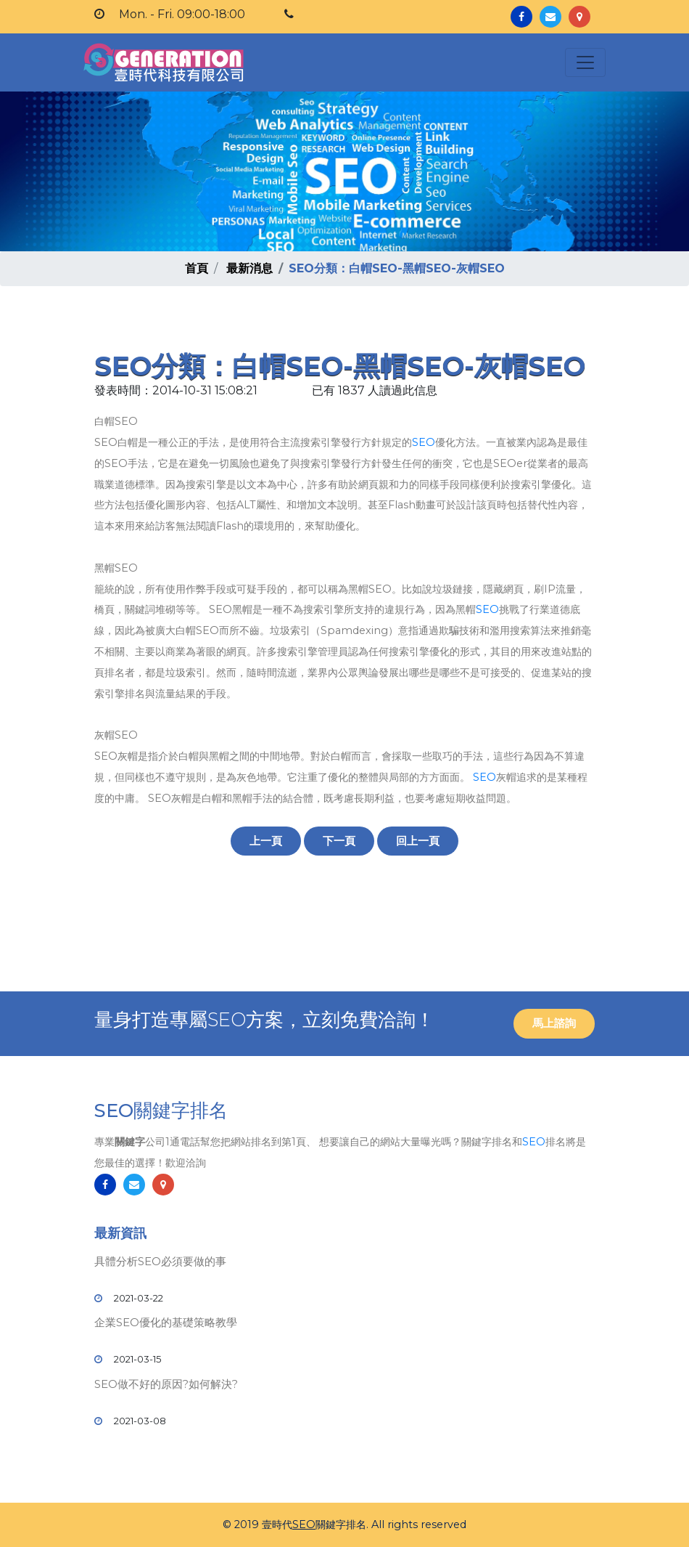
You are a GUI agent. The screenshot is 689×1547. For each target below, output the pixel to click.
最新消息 (249, 268)
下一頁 (339, 841)
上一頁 (265, 841)
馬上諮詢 (554, 1023)
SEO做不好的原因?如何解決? (166, 1384)
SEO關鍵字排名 (161, 1110)
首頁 (196, 268)
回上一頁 (418, 841)
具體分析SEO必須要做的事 (160, 1261)
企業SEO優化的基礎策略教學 (165, 1322)
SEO (423, 442)
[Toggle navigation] (585, 62)
